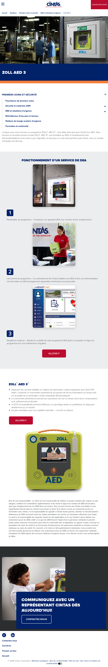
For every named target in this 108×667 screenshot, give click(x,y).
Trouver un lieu (9, 650)
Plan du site (74, 660)
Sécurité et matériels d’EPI (17, 105)
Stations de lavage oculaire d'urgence (23, 121)
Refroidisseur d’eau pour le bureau (21, 116)
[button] (3, 4)
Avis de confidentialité (59, 660)
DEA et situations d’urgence (51, 13)
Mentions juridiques (40, 660)
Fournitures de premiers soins (19, 100)
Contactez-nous (99, 4)
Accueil (4, 13)
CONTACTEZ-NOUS (36, 619)
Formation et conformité (16, 126)
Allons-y (54, 353)
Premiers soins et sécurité (28, 13)
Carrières (6, 645)
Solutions (13, 13)
